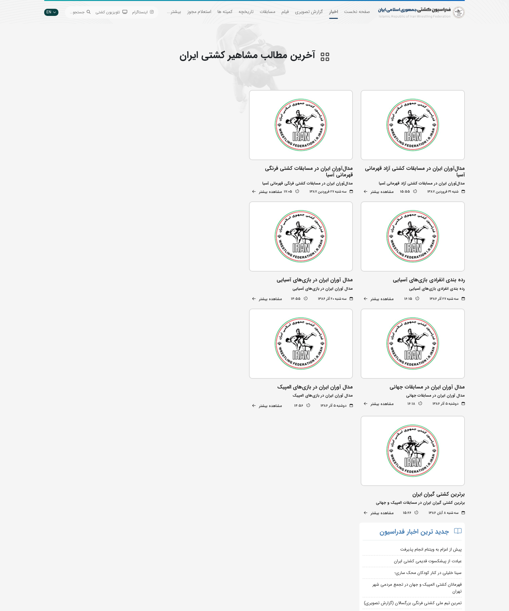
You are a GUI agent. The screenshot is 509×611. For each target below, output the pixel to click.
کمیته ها (224, 11)
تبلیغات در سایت (165, 538)
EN (51, 12)
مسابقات (267, 11)
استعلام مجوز (199, 11)
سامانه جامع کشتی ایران (159, 577)
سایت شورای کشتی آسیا (231, 577)
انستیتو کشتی (168, 557)
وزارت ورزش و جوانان (233, 547)
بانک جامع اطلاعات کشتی (230, 528)
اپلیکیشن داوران (166, 547)
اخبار (333, 11)
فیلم (285, 11)
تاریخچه (246, 11)
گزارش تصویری (309, 11)
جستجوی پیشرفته (165, 528)
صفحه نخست (357, 11)
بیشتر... (174, 11)
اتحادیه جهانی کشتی (234, 538)
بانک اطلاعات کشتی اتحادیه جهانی (222, 557)
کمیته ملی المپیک (237, 567)
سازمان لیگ (169, 567)
